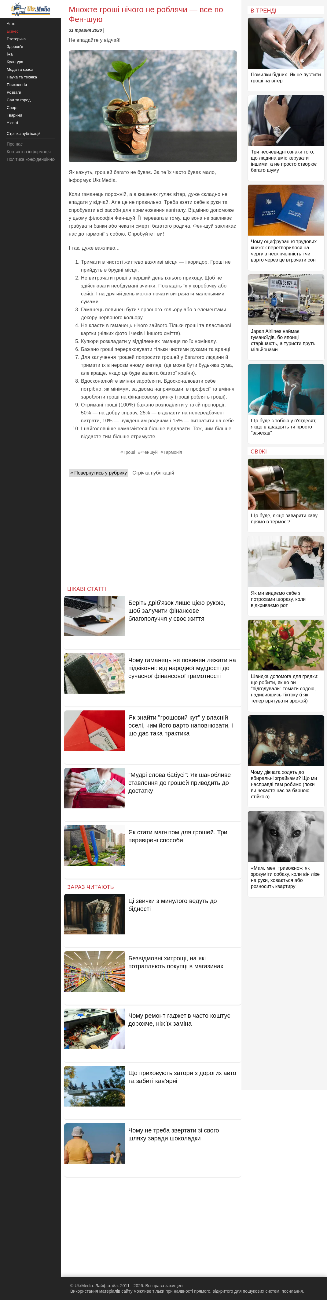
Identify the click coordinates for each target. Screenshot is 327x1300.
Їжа (10, 54)
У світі (12, 123)
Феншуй (149, 452)
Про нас (15, 144)
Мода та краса (20, 69)
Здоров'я (15, 46)
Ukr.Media (104, 180)
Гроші (129, 452)
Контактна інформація (29, 151)
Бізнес (12, 31)
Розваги (14, 92)
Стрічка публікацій (153, 472)
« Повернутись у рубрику (98, 472)
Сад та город (19, 100)
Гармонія (173, 452)
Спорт (12, 107)
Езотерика (16, 39)
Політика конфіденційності (33, 159)
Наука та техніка (22, 77)
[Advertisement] (152, 529)
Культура (15, 62)
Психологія (17, 84)
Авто (11, 23)
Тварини (14, 115)
